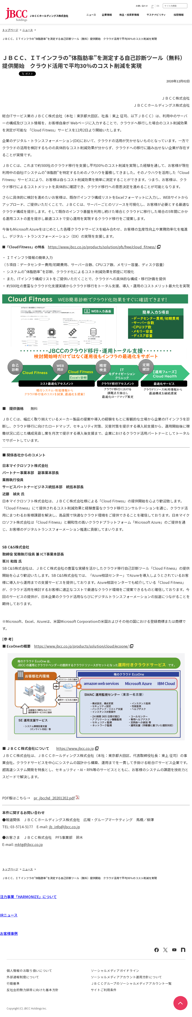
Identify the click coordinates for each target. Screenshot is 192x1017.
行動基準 (13, 983)
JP (152, 5)
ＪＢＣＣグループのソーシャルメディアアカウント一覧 (131, 983)
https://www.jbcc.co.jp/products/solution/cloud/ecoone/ (81, 646)
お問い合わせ (142, 5)
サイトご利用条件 (104, 990)
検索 (185, 6)
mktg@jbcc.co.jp (29, 844)
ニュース (91, 14)
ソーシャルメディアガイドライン (115, 970)
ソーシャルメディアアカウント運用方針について (126, 977)
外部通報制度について (23, 977)
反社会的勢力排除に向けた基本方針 (33, 990)
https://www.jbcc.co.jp (75, 748)
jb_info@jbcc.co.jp (64, 826)
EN (158, 5)
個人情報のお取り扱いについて (29, 970)
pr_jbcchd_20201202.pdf (54, 798)
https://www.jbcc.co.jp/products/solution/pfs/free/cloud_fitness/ (102, 246)
